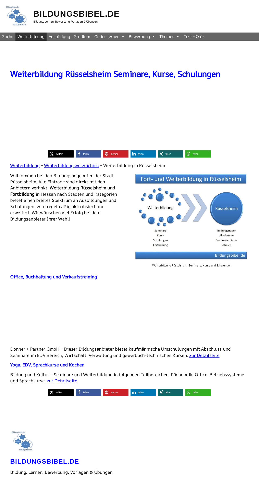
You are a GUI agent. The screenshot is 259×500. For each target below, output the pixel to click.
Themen (169, 37)
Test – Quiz (194, 36)
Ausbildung (59, 36)
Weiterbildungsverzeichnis (71, 165)
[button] (61, 154)
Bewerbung (142, 37)
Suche (7, 36)
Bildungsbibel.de (76, 13)
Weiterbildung (31, 36)
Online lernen (109, 37)
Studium (82, 36)
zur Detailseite (204, 355)
